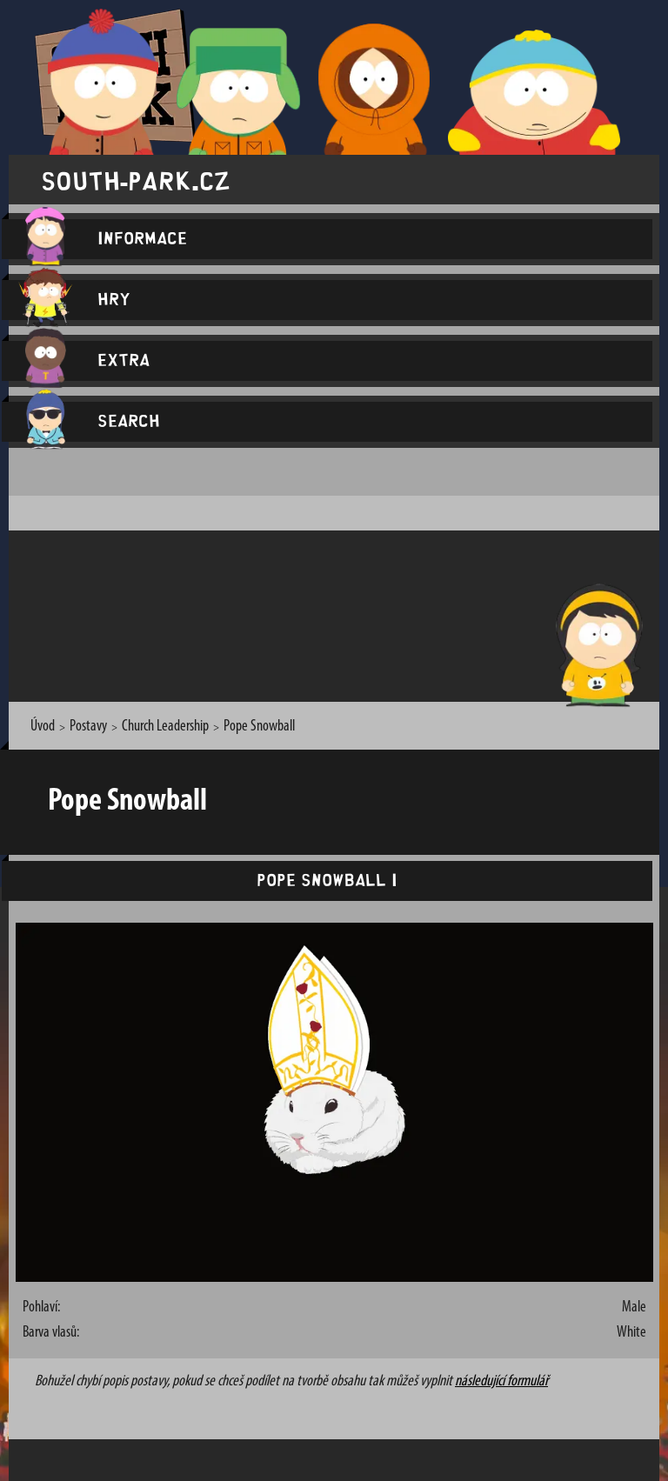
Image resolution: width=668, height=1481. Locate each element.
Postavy (88, 726)
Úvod (42, 726)
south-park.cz (135, 179)
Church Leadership (165, 726)
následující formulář (501, 1381)
